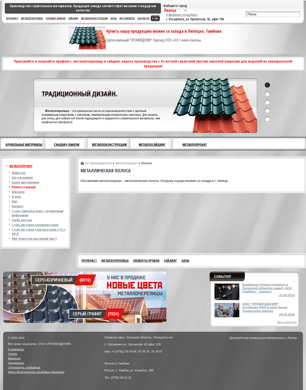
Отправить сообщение (24, 367)
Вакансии (14, 358)
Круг (15, 201)
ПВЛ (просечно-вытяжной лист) (34, 239)
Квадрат (18, 206)
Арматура (18, 173)
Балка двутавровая (25, 182)
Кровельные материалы (23, 144)
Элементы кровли (146, 260)
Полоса (146, 163)
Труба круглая (22, 220)
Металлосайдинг (152, 144)
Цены (113, 18)
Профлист (12, 18)
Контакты (143, 18)
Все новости (287, 322)
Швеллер (18, 192)
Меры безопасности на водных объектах (36, 372)
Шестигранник (22, 177)
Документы (16, 363)
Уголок (16, 197)
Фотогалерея (127, 18)
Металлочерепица (32, 18)
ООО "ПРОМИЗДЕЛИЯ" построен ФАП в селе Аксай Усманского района (264, 307)
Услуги (12, 354)
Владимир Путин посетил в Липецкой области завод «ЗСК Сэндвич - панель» (267, 288)
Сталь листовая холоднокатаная (35, 225)
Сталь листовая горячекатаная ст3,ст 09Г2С (39, 231)
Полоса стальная (24, 187)
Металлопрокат (194, 144)
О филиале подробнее (181, 15)
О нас (155, 18)
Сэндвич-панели (56, 18)
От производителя (98, 163)
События (222, 276)
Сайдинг (73, 18)
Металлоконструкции (94, 18)
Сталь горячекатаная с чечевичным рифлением (37, 213)
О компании (16, 349)
